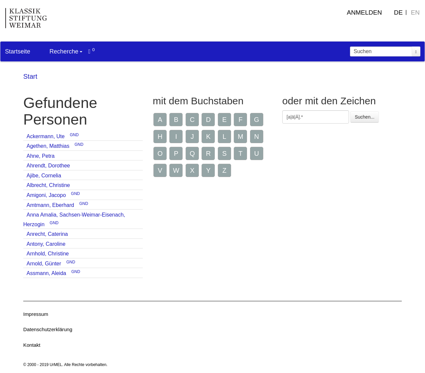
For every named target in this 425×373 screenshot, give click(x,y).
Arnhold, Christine (48, 253)
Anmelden (364, 12)
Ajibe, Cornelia (44, 175)
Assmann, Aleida (46, 273)
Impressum (35, 314)
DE (398, 12)
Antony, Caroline (46, 244)
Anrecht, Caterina (47, 234)
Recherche (65, 51)
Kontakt (32, 345)
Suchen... (364, 117)
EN (415, 12)
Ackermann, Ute (46, 136)
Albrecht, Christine (48, 185)
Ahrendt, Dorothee (48, 165)
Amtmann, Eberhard (50, 205)
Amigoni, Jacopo (46, 195)
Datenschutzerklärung (47, 329)
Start (30, 76)
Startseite (17, 51)
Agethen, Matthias (48, 146)
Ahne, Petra (41, 156)
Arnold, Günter (44, 263)
